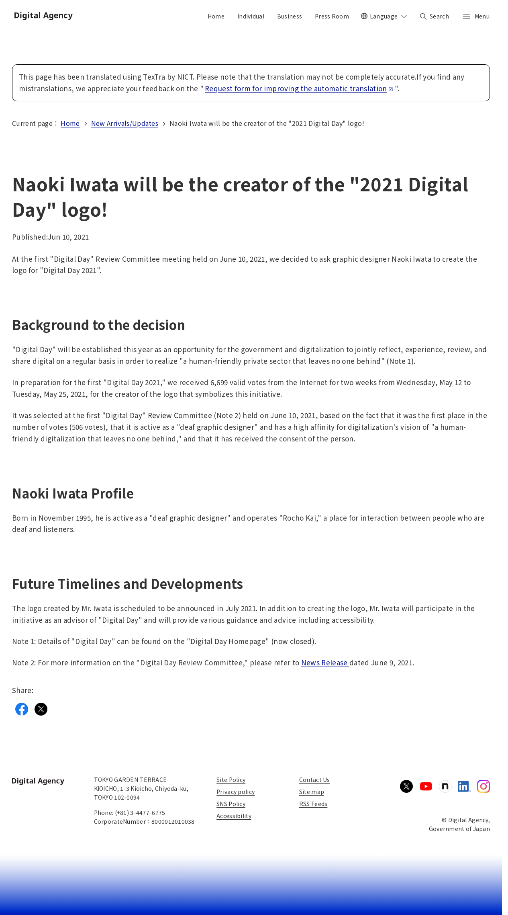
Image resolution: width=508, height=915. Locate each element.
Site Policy (230, 779)
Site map (311, 792)
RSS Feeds (313, 804)
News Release (325, 662)
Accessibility (233, 816)
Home (70, 123)
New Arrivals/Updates (124, 123)
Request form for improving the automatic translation (299, 88)
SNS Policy (230, 804)
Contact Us (314, 779)
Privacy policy (235, 792)
